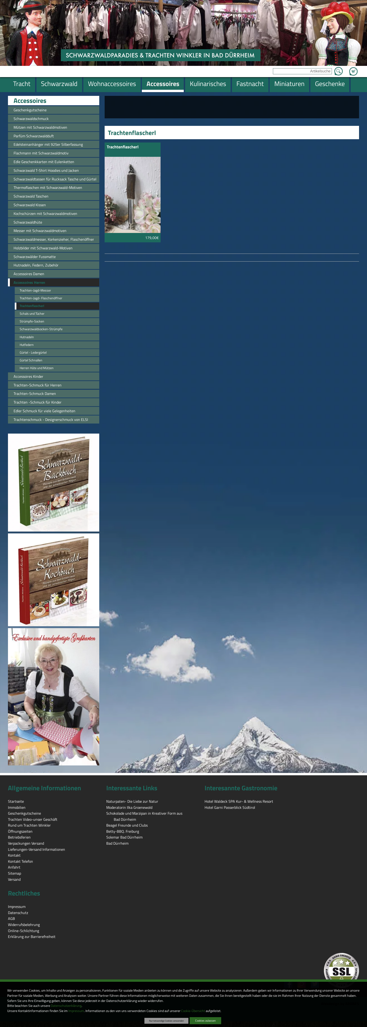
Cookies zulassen (205, 1020)
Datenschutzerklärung (66, 1005)
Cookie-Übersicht (193, 1010)
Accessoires (30, 100)
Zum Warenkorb (353, 68)
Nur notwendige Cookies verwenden (166, 1021)
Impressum (76, 1010)
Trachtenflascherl (123, 147)
